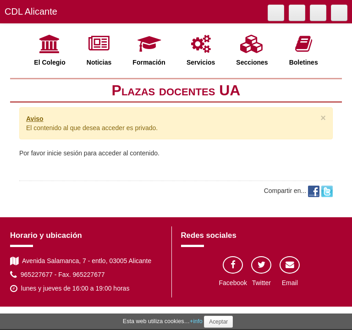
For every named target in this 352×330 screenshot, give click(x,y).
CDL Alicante (31, 11)
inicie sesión (64, 153)
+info (196, 321)
